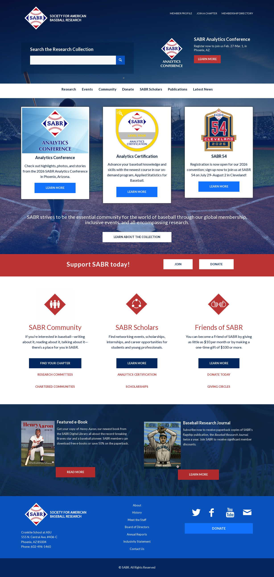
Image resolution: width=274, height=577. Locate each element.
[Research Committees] (55, 375)
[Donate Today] (218, 375)
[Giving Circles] (218, 387)
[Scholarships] (137, 387)
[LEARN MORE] (55, 188)
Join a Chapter (207, 13)
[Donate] (216, 264)
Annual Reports (137, 534)
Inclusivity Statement (136, 541)
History (137, 512)
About (137, 505)
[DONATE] (219, 528)
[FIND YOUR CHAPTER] (55, 363)
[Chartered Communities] (55, 387)
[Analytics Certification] (137, 375)
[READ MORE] (75, 472)
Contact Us (137, 549)
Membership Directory (237, 13)
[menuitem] (181, 13)
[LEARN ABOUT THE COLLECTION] (137, 237)
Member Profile (181, 13)
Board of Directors (137, 527)
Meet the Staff (137, 520)
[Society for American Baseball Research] (55, 17)
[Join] (178, 264)
